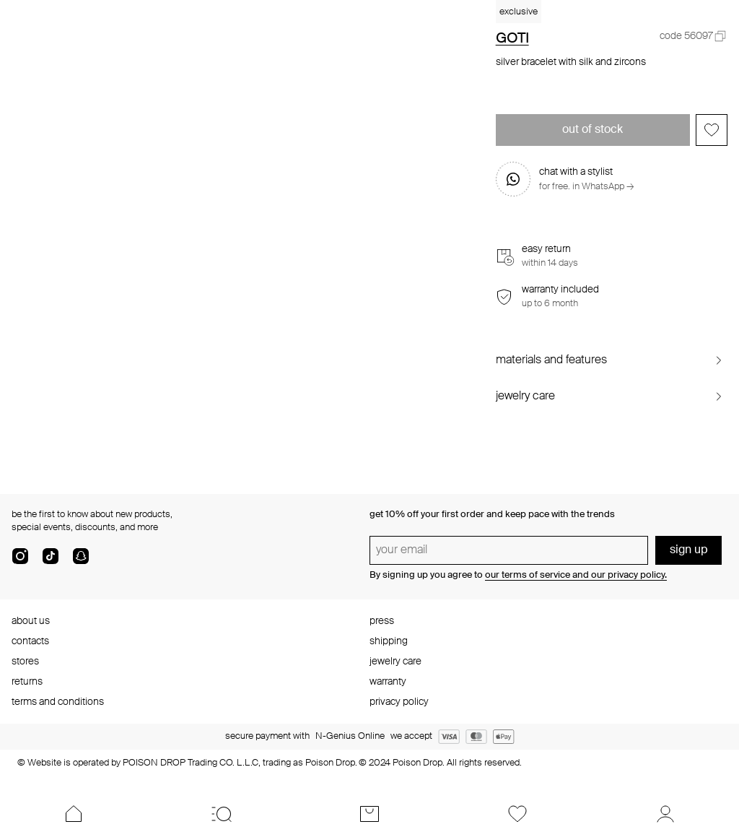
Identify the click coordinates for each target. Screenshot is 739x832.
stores (25, 661)
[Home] (74, 814)
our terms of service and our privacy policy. (576, 575)
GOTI (512, 39)
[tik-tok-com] (50, 562)
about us (31, 621)
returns (27, 682)
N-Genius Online (350, 736)
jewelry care (395, 661)
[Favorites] (517, 814)
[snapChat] (80, 562)
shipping (389, 641)
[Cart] (370, 814)
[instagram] (20, 562)
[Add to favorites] (711, 130)
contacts (30, 641)
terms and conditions (58, 702)
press (382, 621)
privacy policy (399, 702)
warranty (388, 682)
